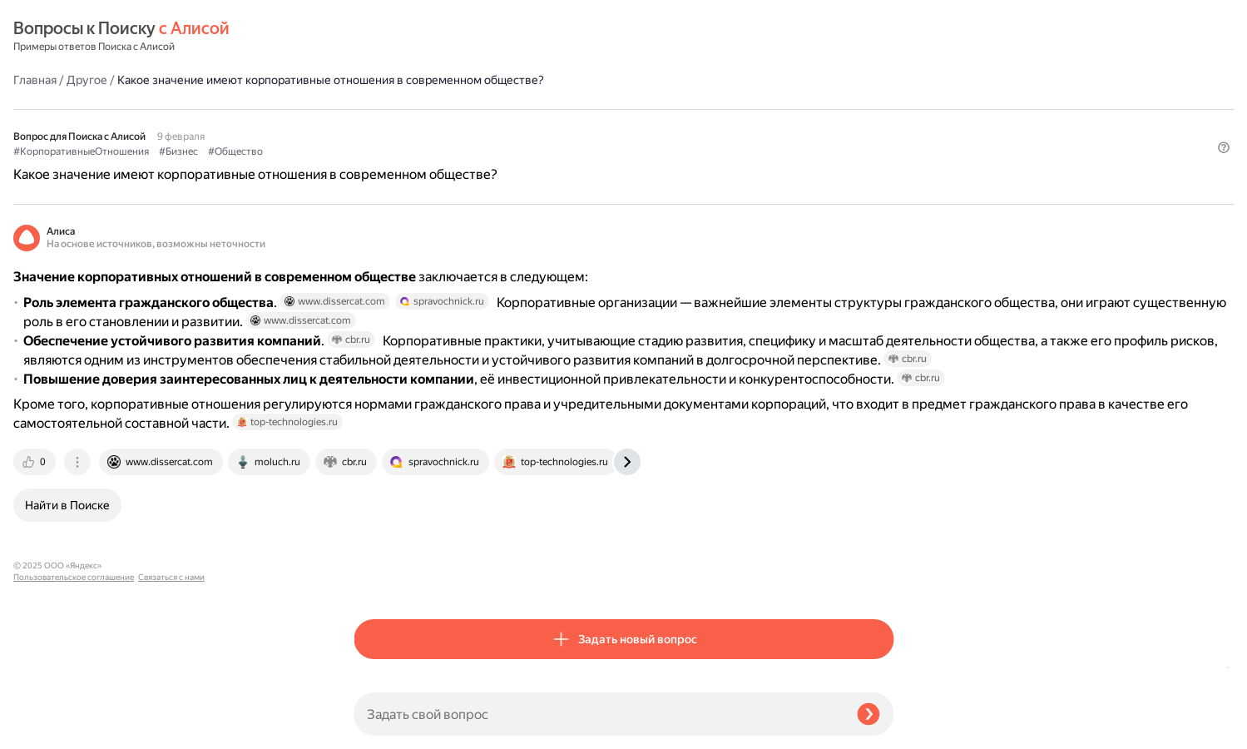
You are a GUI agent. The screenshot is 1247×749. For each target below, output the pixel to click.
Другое (427, 36)
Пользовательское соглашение (73, 717)
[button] (883, 136)
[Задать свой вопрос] (599, 714)
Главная (375, 36)
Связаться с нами (46, 729)
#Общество (575, 109)
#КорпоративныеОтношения (421, 109)
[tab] (376, 577)
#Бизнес (518, 109)
